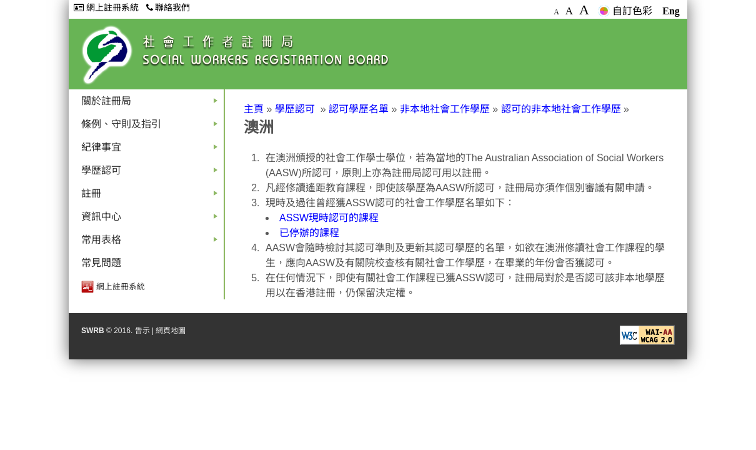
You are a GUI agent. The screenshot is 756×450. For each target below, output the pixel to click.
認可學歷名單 (359, 109)
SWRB (92, 330)
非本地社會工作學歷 (445, 109)
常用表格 (151, 242)
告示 (142, 330)
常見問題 (101, 263)
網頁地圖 (171, 330)
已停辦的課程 (309, 233)
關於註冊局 (151, 104)
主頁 (254, 109)
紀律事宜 (151, 150)
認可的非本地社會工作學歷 (561, 109)
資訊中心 (151, 219)
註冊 (151, 196)
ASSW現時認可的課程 (329, 217)
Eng (671, 11)
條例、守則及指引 (151, 127)
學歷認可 (151, 173)
